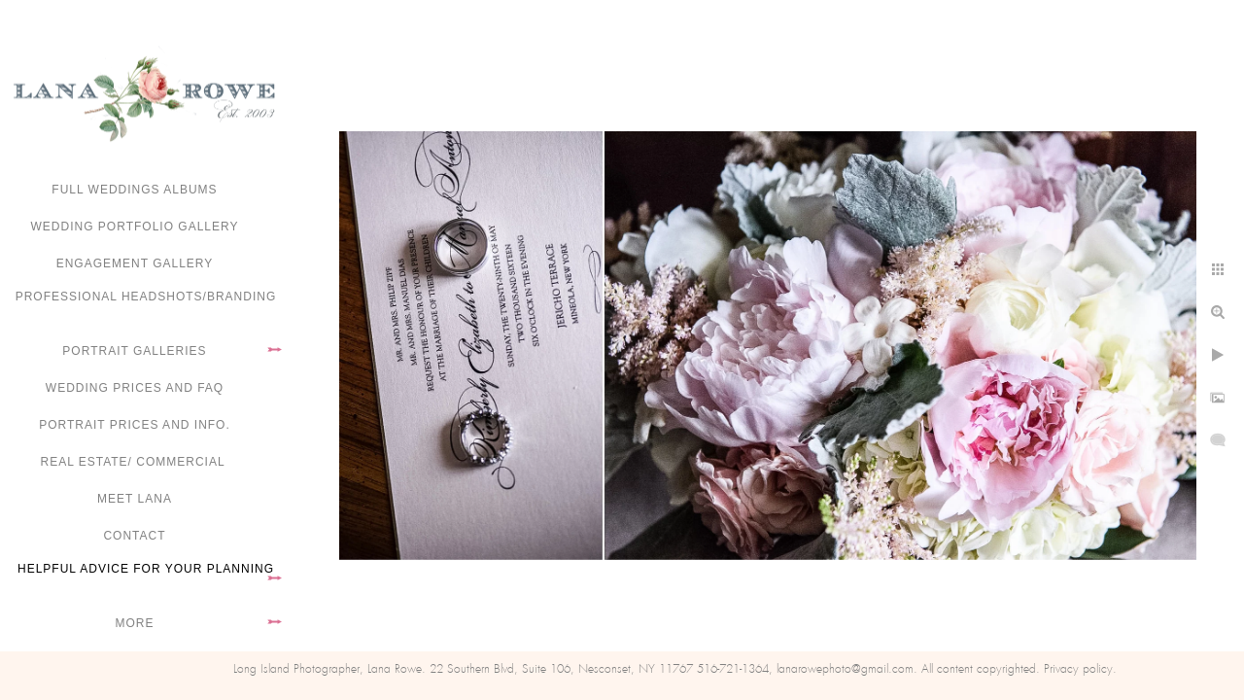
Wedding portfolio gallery (135, 226)
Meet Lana (134, 499)
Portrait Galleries (134, 351)
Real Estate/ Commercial (134, 462)
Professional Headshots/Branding (146, 296)
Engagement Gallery (135, 263)
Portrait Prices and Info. (134, 425)
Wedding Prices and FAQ (135, 388)
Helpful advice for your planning (145, 569)
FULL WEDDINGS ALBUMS (134, 189)
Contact (134, 535)
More (135, 623)
